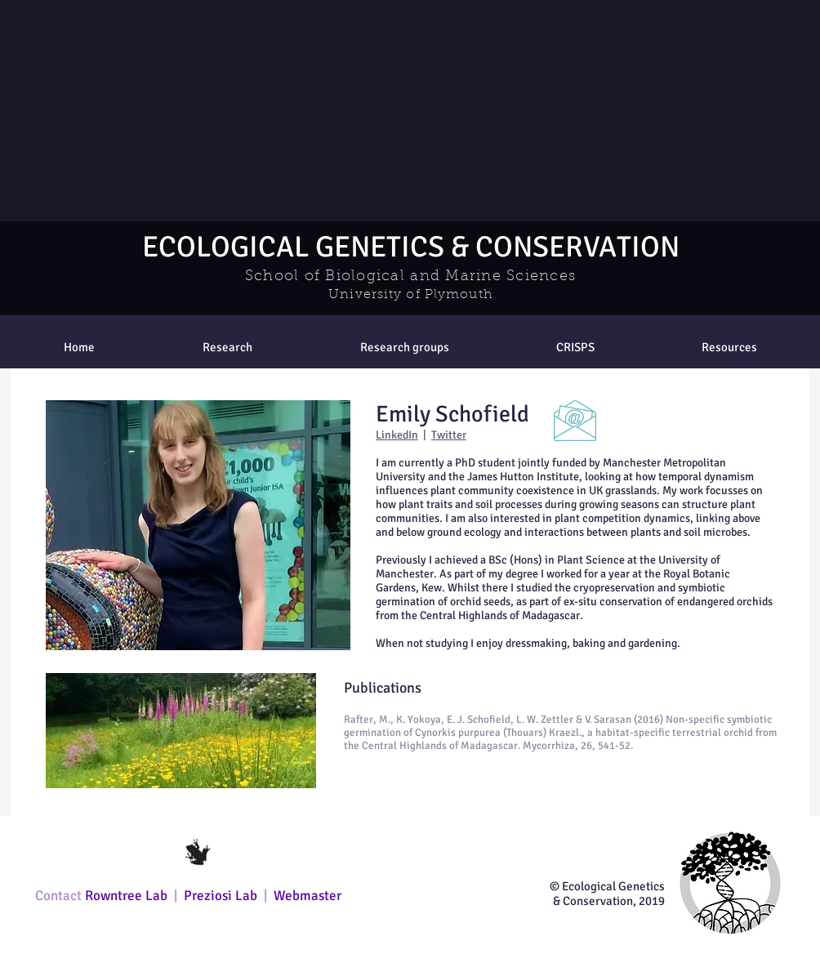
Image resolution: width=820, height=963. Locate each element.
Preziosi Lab (222, 895)
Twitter (448, 435)
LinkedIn (397, 435)
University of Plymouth (410, 294)
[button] (404, 347)
